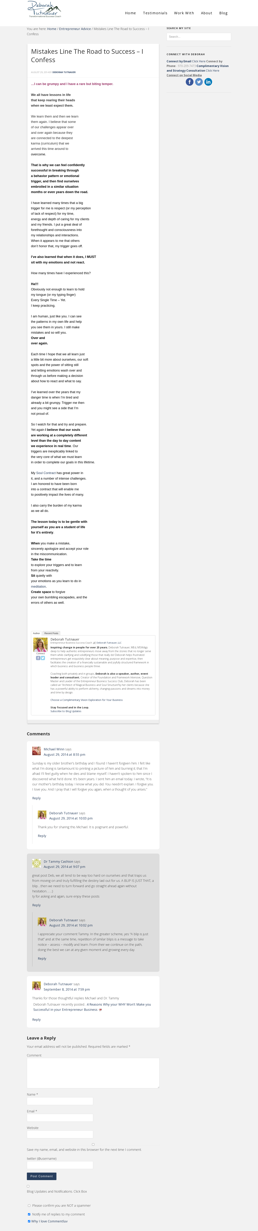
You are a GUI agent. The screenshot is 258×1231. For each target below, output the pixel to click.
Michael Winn (54, 749)
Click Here (186, 61)
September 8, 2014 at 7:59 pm (67, 989)
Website (33, 1128)
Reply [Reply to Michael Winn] (36, 798)
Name (32, 1094)
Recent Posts (51, 633)
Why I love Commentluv (49, 1221)
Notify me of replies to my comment (56, 1214)
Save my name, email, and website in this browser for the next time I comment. (84, 1149)
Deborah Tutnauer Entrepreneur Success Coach (59, 11)
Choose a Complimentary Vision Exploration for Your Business (87, 700)
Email (32, 1111)
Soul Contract (46, 473)
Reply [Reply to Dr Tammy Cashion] (36, 905)
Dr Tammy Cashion (58, 861)
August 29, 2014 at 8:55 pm (64, 754)
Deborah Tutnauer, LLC (109, 642)
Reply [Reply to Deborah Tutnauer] (42, 836)
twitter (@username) (41, 1158)
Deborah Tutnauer (65, 639)
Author (36, 633)
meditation (38, 586)
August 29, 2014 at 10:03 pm (71, 818)
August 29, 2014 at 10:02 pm (71, 925)
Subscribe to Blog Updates (66, 711)
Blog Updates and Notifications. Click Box (57, 1191)
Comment (34, 1055)
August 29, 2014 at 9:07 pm (64, 866)
